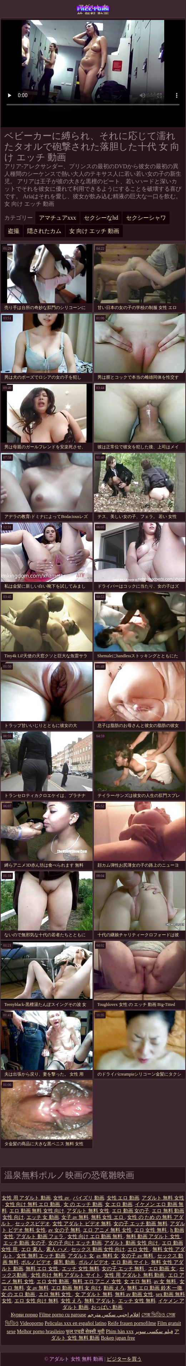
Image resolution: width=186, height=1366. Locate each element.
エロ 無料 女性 (55, 1294)
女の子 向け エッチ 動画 (75, 1243)
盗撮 (13, 231)
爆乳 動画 (65, 1262)
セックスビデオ (32, 1223)
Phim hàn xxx (120, 1331)
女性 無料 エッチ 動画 (40, 1255)
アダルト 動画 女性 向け (131, 1243)
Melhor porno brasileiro (41, 1331)
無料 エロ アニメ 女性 (96, 1281)
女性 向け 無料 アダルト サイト (66, 1275)
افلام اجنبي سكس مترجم (113, 1314)
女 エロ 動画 (118, 1204)
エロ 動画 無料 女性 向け (36, 1210)
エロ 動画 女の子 (130, 1210)
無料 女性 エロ (108, 1217)
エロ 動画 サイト (130, 1262)
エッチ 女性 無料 (80, 1268)
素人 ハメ (57, 1249)
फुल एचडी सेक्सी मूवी (85, 1331)
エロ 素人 (32, 1249)
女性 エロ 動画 (123, 1198)
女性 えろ (71, 1300)
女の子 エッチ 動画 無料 (140, 1223)
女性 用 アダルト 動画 (26, 1198)
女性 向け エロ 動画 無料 (95, 1236)
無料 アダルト (100, 1300)
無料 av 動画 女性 (134, 1294)
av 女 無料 (165, 1281)
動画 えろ (114, 1288)
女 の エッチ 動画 (83, 1204)
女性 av (61, 1198)
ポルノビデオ (36, 1262)
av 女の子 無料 (64, 1230)
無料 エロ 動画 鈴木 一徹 (154, 1288)
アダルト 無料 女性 (163, 1198)
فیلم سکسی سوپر (154, 1331)
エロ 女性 (138, 1249)
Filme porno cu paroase (62, 1314)
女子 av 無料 (75, 1217)
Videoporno (31, 1323)
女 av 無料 (37, 1288)
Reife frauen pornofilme (132, 1323)
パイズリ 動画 (88, 1198)
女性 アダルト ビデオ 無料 (81, 1223)
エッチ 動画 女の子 (24, 1243)
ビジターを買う (124, 1359)
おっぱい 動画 (106, 1307)
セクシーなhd (101, 218)
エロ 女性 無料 (151, 1230)
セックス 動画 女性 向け (98, 1249)
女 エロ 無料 (137, 1281)
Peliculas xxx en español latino (75, 1323)
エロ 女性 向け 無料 (36, 1300)
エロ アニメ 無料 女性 (107, 1230)
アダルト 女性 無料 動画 (93, 9)
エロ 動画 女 (162, 1268)
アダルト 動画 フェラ (40, 1236)
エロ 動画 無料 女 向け (76, 1288)
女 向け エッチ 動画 (94, 231)
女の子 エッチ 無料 (124, 1268)
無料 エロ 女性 (43, 1268)
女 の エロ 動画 (18, 1294)
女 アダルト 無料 (93, 1294)
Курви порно (24, 1314)
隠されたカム (44, 231)
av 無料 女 (107, 1255)
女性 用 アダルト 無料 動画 (135, 1275)
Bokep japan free (118, 1338)
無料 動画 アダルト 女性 (153, 1236)
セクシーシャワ (146, 218)
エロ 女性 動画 (53, 1281)
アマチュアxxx (57, 218)
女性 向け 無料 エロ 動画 (33, 1204)
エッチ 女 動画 (42, 1217)
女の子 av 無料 (138, 1255)
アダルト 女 (81, 1255)
